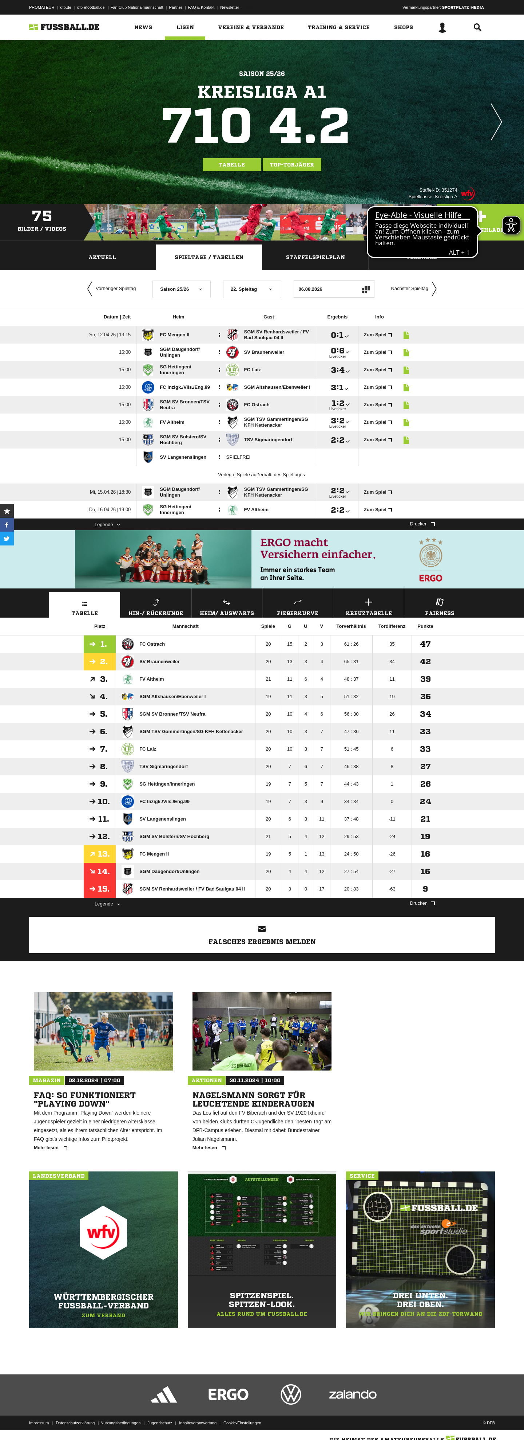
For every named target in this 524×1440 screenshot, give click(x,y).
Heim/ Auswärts (226, 606)
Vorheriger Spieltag (110, 289)
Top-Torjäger (292, 164)
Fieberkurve (297, 606)
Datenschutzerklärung (75, 1423)
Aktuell (102, 257)
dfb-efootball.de (91, 7)
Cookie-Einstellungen (242, 1423)
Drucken (422, 524)
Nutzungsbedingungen (120, 1423)
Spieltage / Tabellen (209, 257)
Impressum (39, 1423)
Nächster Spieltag (415, 289)
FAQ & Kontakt (201, 7)
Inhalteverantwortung (198, 1423)
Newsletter (229, 7)
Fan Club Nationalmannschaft (137, 7)
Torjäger (421, 257)
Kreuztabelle (368, 606)
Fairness (439, 606)
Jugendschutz (159, 1423)
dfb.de (65, 7)
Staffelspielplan (315, 257)
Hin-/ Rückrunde (155, 606)
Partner (175, 7)
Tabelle (232, 164)
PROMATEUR (41, 7)
